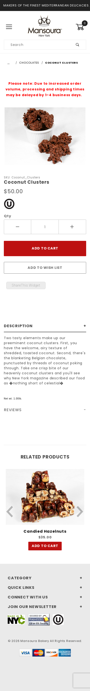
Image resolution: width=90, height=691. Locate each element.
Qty (7, 216)
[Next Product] (80, 511)
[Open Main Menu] (9, 27)
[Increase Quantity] (72, 227)
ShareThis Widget (26, 285)
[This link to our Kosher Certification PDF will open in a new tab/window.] (9, 203)
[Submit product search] (77, 45)
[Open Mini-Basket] (81, 27)
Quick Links (21, 587)
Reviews (13, 410)
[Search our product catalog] (36, 45)
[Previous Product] (10, 511)
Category (19, 578)
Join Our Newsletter (32, 606)
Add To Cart (45, 545)
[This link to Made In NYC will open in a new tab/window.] (16, 619)
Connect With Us (28, 597)
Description (18, 326)
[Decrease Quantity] (17, 227)
